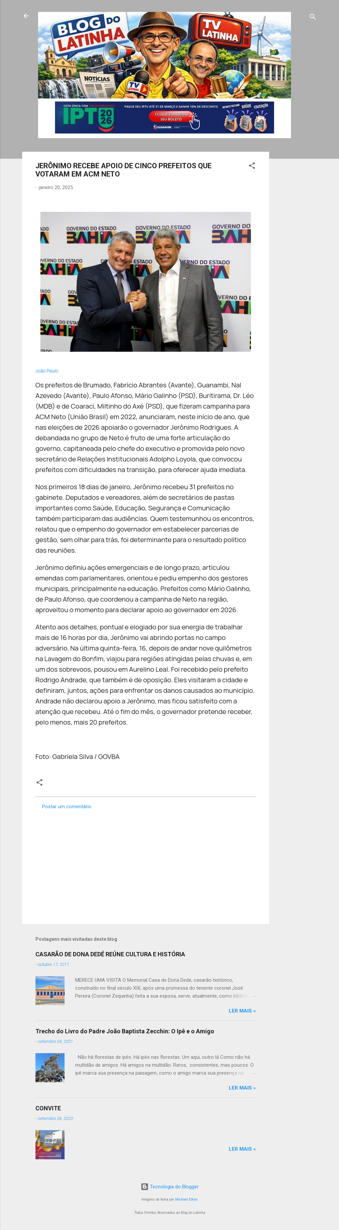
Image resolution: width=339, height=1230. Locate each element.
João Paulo (46, 371)
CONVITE (48, 1108)
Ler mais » (242, 1011)
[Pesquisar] (313, 18)
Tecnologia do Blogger (170, 1187)
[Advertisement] (295, 251)
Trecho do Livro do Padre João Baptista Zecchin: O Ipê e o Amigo (124, 1031)
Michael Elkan (186, 1199)
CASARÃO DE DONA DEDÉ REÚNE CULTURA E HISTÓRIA (110, 954)
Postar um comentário (66, 807)
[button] (252, 167)
